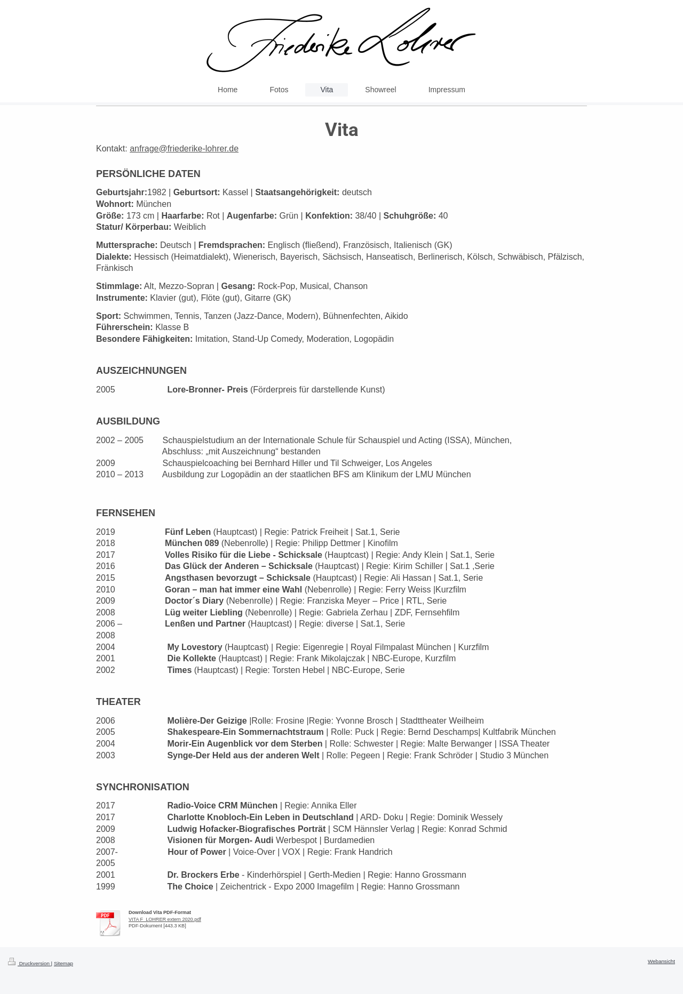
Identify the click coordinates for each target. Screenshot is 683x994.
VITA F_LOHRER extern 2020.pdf (165, 919)
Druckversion (29, 963)
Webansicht (661, 961)
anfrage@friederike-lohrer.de (184, 148)
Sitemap (63, 963)
